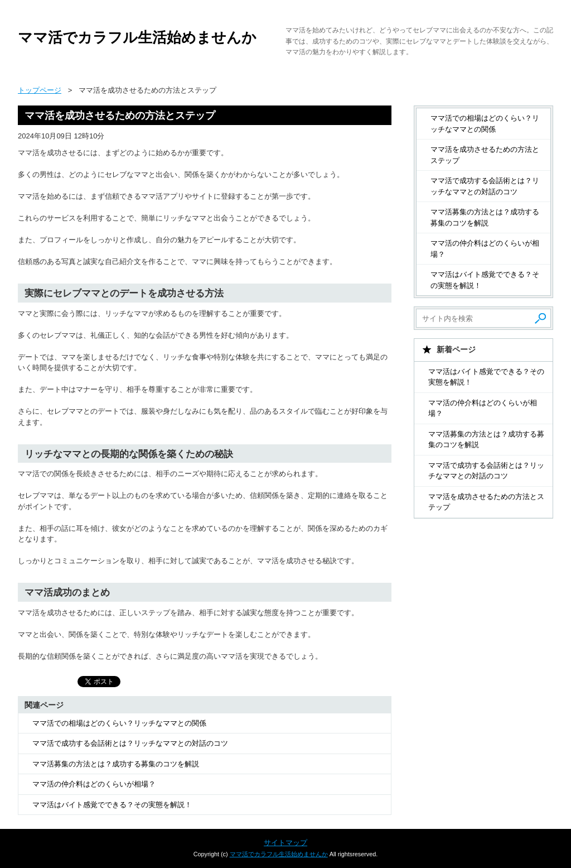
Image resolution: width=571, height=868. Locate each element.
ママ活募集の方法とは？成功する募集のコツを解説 (115, 764)
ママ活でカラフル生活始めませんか (137, 37)
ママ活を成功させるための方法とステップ (484, 155)
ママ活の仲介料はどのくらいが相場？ (94, 784)
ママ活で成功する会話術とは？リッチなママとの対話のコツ (130, 743)
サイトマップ (285, 842)
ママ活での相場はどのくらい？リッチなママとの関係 (119, 723)
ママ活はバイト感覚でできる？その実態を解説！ (112, 804)
